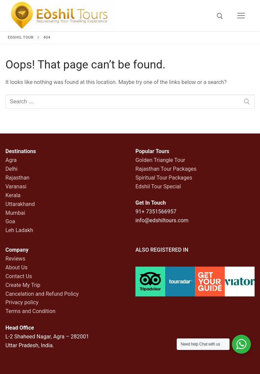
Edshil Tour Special (158, 186)
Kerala (13, 195)
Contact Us (18, 276)
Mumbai (15, 213)
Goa (10, 221)
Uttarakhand (20, 204)
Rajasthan (17, 177)
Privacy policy (22, 302)
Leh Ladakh (19, 230)
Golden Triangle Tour (160, 160)
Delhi (11, 169)
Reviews (15, 258)
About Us (16, 267)
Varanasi (15, 186)
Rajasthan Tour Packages (165, 169)
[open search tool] (220, 16)
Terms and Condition (30, 311)
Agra (11, 160)
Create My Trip (22, 285)
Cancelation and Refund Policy (42, 294)
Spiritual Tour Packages (163, 177)
